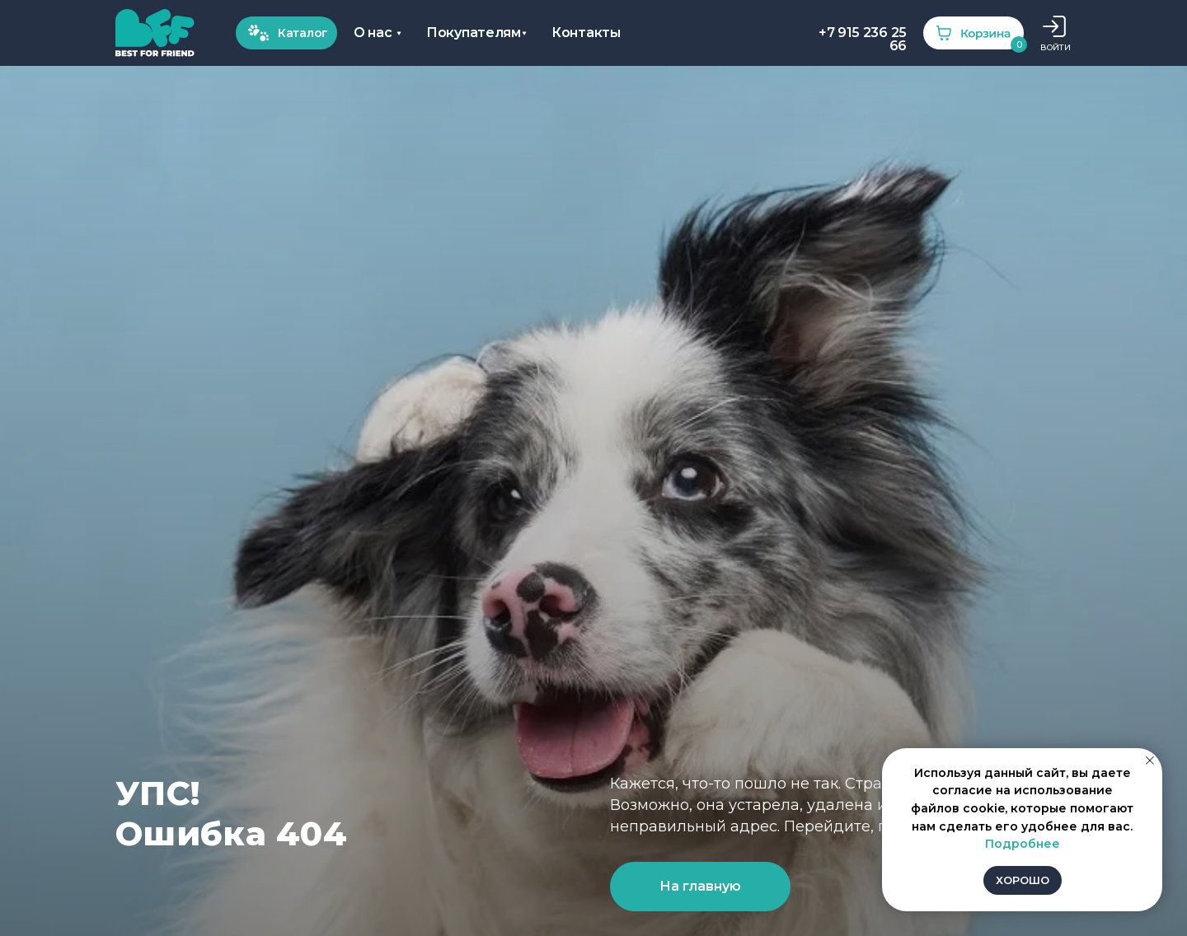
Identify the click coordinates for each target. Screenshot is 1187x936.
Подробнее (1022, 843)
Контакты (586, 32)
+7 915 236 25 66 (863, 39)
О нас (373, 32)
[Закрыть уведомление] (1150, 760)
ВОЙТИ (1055, 47)
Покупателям (473, 32)
